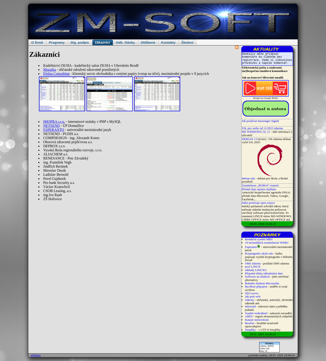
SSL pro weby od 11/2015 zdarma (262, 128)
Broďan (249, 323)
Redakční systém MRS (259, 239)
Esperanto (251, 247)
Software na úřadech (257, 276)
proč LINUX (252, 266)
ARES (249, 316)
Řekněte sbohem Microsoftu (262, 283)
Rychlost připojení (256, 286)
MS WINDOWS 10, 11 (256, 131)
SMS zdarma (253, 263)
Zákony (249, 300)
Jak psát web (252, 296)
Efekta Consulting (56, 74)
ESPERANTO (53, 130)
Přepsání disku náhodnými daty (264, 273)
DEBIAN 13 (249, 139)
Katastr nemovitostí (257, 319)
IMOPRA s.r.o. (54, 122)
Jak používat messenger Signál (260, 121)
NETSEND (51, 126)
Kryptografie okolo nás (259, 253)
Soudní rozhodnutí (256, 313)
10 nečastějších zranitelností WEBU (267, 242)
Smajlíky (250, 329)
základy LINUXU (256, 270)
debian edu (248, 178)
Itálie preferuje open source (258, 202)
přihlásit (36, 355)
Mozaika (49, 69)
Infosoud (250, 306)
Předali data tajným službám (259, 189)
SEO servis (252, 293)
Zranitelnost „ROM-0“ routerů (260, 185)
